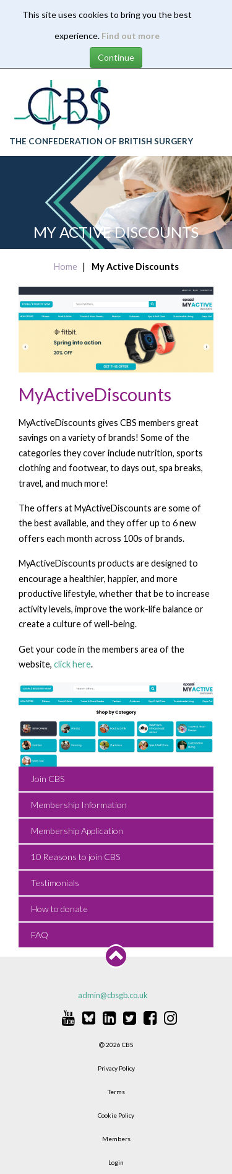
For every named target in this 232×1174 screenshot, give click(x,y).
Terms (116, 1091)
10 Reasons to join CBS (76, 856)
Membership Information (79, 804)
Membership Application (77, 830)
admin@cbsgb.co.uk (113, 995)
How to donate (59, 908)
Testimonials (55, 882)
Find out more (130, 35)
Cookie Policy (116, 1115)
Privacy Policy (116, 1068)
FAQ (39, 934)
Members (116, 1138)
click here (72, 664)
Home (65, 266)
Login (116, 1162)
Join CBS (48, 778)
